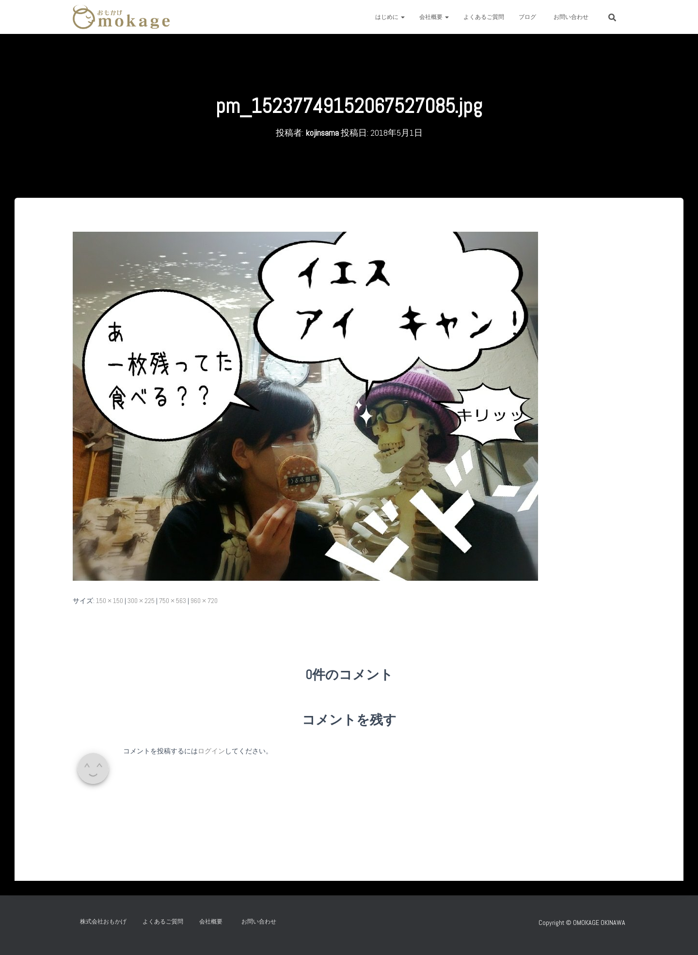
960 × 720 (204, 600)
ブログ (527, 17)
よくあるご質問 (483, 17)
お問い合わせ (574, 17)
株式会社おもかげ (103, 921)
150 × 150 (109, 600)
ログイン (211, 751)
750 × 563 (172, 600)
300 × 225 (141, 600)
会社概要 (434, 17)
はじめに (390, 17)
